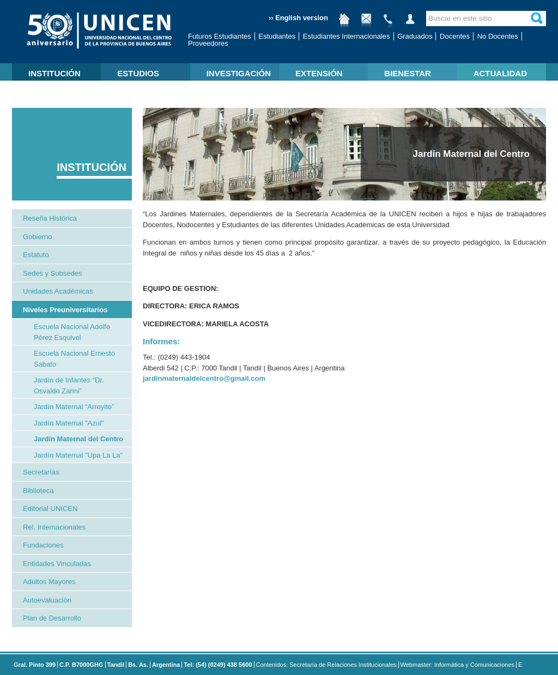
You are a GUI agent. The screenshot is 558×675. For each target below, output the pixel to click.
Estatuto (36, 255)
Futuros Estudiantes (219, 36)
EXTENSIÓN (319, 73)
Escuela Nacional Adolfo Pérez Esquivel (72, 332)
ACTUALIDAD (500, 73)
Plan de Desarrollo (52, 618)
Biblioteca (38, 491)
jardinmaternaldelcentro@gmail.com (204, 378)
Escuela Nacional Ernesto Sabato (74, 358)
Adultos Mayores (49, 581)
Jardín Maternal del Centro (78, 439)
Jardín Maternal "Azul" (69, 423)
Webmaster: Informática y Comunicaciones (458, 664)
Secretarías (41, 472)
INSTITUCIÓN (54, 73)
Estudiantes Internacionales (346, 36)
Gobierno (37, 237)
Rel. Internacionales (54, 527)
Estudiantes (276, 36)
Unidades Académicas (58, 291)
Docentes (455, 36)
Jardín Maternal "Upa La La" (78, 455)
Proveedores (208, 43)
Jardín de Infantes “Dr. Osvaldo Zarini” (69, 385)
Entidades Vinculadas (57, 564)
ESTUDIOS (138, 73)
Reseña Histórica (50, 218)
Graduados (414, 36)
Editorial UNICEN (50, 508)
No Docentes (497, 36)
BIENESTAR (407, 73)
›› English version (298, 18)
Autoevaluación (47, 600)
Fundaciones (43, 545)
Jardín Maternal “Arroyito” (74, 407)
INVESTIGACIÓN (239, 73)
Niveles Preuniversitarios (65, 310)
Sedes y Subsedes (52, 273)
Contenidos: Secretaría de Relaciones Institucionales (326, 664)
